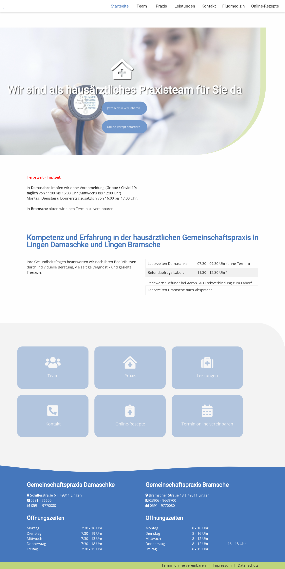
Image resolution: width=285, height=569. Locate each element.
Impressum (222, 565)
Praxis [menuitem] (161, 21)
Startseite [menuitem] (120, 21)
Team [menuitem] (142, 21)
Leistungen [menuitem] (185, 21)
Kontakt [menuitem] (208, 21)
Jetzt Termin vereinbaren (121, 108)
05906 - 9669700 (162, 500)
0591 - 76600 (40, 500)
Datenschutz (248, 565)
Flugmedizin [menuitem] (233, 21)
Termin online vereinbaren (184, 565)
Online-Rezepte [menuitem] (265, 21)
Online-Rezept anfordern (121, 127)
